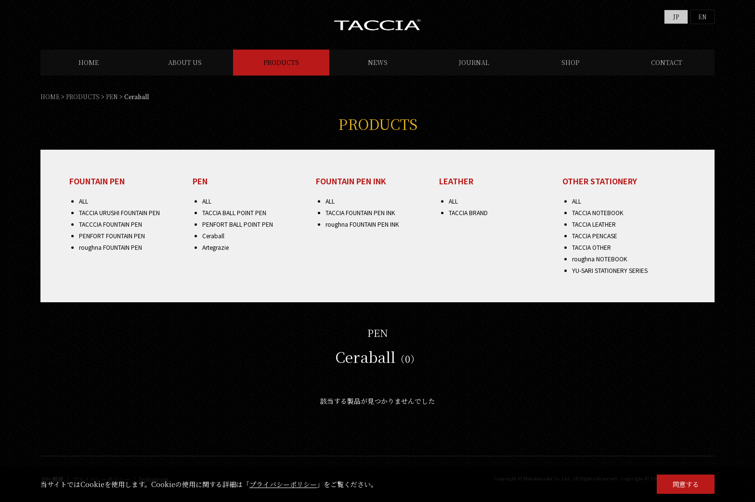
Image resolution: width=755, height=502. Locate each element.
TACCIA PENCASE (594, 236)
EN (702, 17)
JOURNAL (474, 62)
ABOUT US (185, 62)
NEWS (378, 62)
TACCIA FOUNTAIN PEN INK (360, 212)
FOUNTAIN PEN (97, 181)
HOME (88, 62)
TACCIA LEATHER (594, 224)
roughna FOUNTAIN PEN (110, 247)
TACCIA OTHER (591, 247)
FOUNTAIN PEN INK (351, 181)
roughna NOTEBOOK (599, 259)
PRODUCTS (281, 62)
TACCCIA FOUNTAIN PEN (110, 224)
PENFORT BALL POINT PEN (237, 224)
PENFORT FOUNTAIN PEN (112, 236)
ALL (83, 201)
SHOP (570, 62)
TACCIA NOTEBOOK (597, 212)
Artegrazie (215, 247)
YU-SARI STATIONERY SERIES (610, 270)
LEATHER (456, 181)
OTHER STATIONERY (599, 181)
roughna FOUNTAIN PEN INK (362, 224)
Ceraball (213, 236)
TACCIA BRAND (468, 212)
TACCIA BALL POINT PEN (234, 212)
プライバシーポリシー (283, 484)
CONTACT (666, 62)
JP (676, 17)
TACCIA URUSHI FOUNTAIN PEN (119, 212)
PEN (112, 96)
